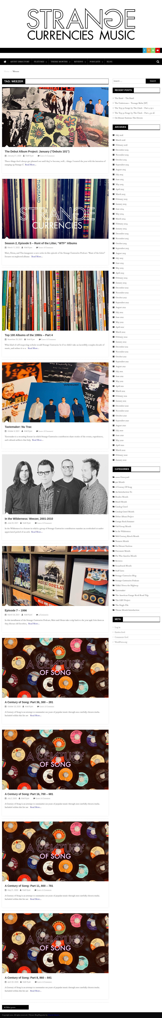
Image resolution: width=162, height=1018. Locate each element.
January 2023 (121, 283)
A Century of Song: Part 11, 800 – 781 (29, 885)
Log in (117, 627)
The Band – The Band (124, 98)
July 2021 (119, 371)
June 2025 (120, 179)
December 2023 (122, 233)
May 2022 (119, 322)
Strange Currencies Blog (125, 575)
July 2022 (119, 312)
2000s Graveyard (122, 477)
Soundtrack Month (123, 566)
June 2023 (120, 263)
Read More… (30, 164)
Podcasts (95, 61)
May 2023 (119, 268)
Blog (109, 61)
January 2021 (121, 401)
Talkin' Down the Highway (126, 585)
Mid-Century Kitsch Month (127, 536)
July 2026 (119, 135)
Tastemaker (120, 590)
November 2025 (122, 155)
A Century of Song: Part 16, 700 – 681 (29, 794)
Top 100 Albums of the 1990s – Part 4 (29, 335)
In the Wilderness (123, 531)
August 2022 (121, 307)
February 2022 (121, 337)
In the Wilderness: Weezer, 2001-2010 (29, 518)
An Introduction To (123, 492)
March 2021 (120, 391)
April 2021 (120, 386)
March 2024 (120, 219)
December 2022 (122, 287)
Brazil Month (121, 502)
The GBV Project (122, 600)
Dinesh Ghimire (53, 1015)
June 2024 (120, 209)
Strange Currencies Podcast (127, 580)
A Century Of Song (123, 487)
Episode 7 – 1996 (16, 610)
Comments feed (121, 637)
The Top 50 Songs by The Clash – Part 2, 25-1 (134, 108)
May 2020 (120, 440)
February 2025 (121, 199)
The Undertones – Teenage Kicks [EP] (131, 103)
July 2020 (119, 430)
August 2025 (121, 169)
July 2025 (119, 174)
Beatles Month (121, 497)
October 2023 (121, 243)
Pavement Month (122, 551)
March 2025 (120, 194)
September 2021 (122, 361)
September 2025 (122, 164)
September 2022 (122, 302)
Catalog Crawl (121, 506)
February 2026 (121, 145)
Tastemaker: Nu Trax (18, 426)
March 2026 (120, 140)
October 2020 (121, 415)
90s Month (120, 482)
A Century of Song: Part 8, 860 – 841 (28, 977)
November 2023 (122, 238)
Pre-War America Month (126, 556)
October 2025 (121, 159)
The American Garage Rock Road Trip (131, 595)
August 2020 (121, 425)
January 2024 (121, 228)
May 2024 (120, 214)
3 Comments (43, 615)
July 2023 (119, 258)
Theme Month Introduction (127, 610)
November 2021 (122, 351)
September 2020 (122, 420)
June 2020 (120, 435)
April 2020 (120, 445)
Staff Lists (119, 570)
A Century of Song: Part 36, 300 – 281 (29, 702)
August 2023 (121, 253)
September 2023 (122, 248)
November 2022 (122, 292)
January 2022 (121, 342)
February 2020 (121, 455)
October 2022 (121, 297)
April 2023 (120, 273)
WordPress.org (121, 642)
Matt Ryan (30, 156)
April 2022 (120, 327)
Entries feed (120, 632)
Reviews (78, 61)
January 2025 (121, 204)
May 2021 (119, 381)
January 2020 (121, 460)
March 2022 (120, 332)
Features (39, 61)
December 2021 (122, 346)
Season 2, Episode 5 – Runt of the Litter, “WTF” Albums (41, 243)
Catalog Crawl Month (124, 511)
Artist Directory (19, 61)
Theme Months (59, 61)
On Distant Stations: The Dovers (129, 118)
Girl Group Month (123, 526)
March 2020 (120, 450)
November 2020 (122, 410)
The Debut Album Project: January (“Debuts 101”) (37, 151)
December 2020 (122, 406)
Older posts (10, 1007)
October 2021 (121, 356)
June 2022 (120, 317)
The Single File (122, 605)
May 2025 (120, 184)
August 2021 (120, 366)
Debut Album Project (124, 516)
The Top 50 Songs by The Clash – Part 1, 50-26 (134, 113)
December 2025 (122, 150)
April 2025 (120, 189)
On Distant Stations (123, 546)
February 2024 (122, 223)
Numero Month (122, 541)
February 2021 (121, 396)
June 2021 (119, 376)
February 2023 (121, 278)
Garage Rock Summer (124, 521)
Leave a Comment (47, 156)
